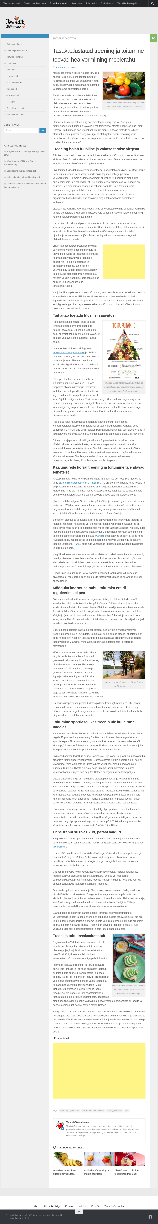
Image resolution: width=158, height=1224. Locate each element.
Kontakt (69, 1206)
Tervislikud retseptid (127, 3)
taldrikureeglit (60, 846)
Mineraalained (15, 82)
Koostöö (95, 1206)
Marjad (12, 102)
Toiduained (106, 3)
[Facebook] (150, 1217)
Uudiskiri (82, 1206)
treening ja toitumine (114, 1110)
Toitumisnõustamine (16, 114)
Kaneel (78, 543)
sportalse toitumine (89, 1110)
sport (62, 1110)
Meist (36, 1206)
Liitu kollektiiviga (52, 1206)
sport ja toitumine (72, 1110)
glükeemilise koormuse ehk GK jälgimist (81, 482)
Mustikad (100, 535)
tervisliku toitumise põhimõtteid (70, 352)
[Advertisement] (124, 261)
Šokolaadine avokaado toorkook (21, 171)
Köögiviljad (14, 95)
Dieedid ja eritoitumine (35, 3)
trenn (126, 1110)
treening (101, 1110)
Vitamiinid (13, 76)
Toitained (90, 3)
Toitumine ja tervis (58, 3)
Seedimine (76, 3)
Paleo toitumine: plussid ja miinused (23, 177)
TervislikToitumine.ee (68, 67)
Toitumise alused (11, 3)
